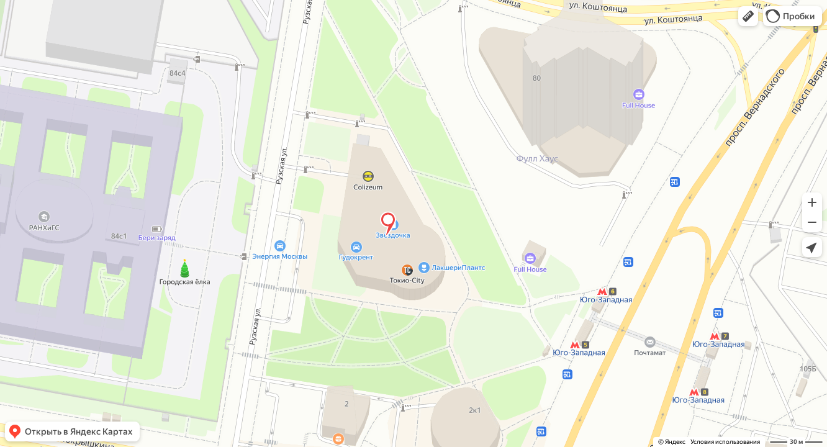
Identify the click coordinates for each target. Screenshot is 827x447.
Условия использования (725, 441)
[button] (748, 16)
